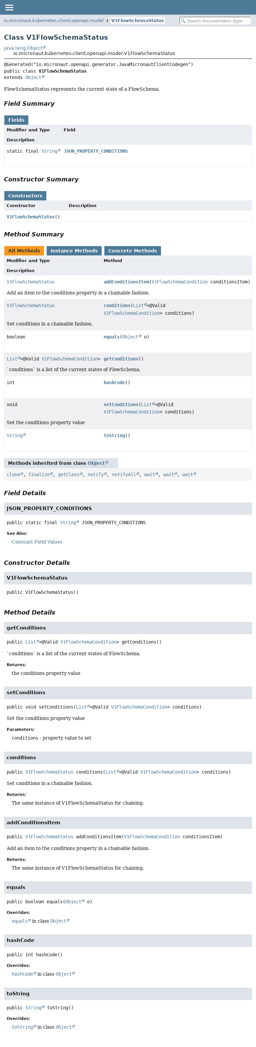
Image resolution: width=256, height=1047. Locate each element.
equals (112, 336)
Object (33, 77)
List (138, 305)
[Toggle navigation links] (9, 7)
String (49, 151)
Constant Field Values (37, 542)
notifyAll (124, 474)
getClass (68, 474)
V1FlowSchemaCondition (180, 281)
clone (13, 474)
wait (149, 474)
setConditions (121, 404)
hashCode (114, 382)
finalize (39, 474)
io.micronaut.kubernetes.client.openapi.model (54, 20)
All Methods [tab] (24, 250)
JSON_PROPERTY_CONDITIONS (96, 151)
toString (114, 435)
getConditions (121, 358)
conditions (117, 305)
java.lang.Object (23, 48)
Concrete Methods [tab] (132, 250)
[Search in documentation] (215, 21)
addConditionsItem (126, 281)
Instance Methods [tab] (74, 250)
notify (96, 474)
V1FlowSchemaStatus (137, 20)
